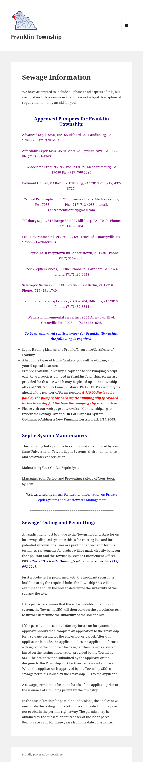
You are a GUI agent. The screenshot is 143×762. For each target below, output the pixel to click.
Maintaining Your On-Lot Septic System (52, 467)
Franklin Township (36, 36)
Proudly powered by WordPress (43, 754)
